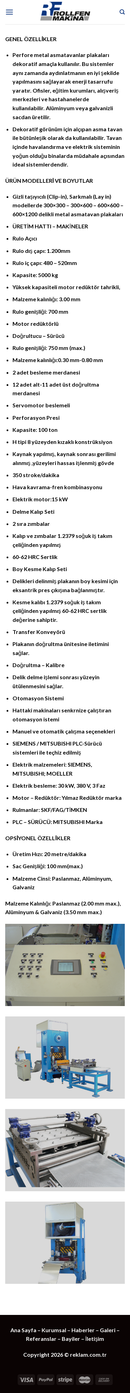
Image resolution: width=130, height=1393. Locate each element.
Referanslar (41, 1338)
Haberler (83, 1330)
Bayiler (71, 1338)
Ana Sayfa (23, 1330)
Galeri (107, 1330)
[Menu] (9, 11)
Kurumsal (54, 1330)
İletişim (94, 1338)
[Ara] (122, 12)
